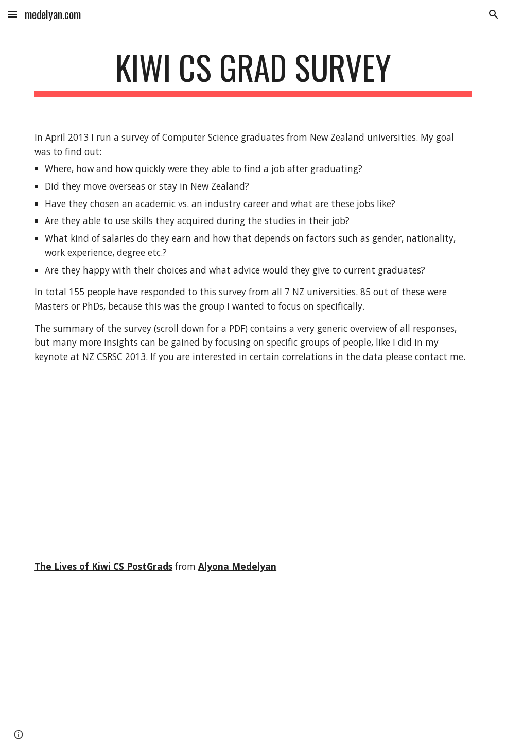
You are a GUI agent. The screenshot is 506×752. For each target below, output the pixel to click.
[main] (253, 72)
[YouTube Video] (119, 671)
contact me (439, 356)
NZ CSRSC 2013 (114, 356)
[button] (12, 14)
